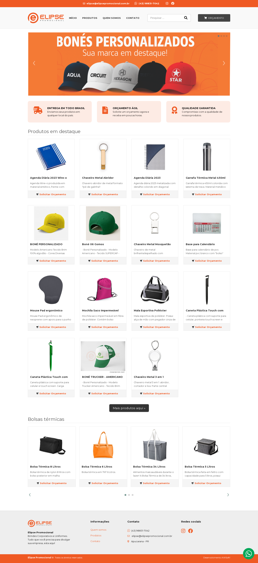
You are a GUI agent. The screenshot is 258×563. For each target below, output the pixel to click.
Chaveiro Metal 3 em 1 (149, 377)
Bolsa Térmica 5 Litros (200, 466)
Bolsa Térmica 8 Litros (45, 466)
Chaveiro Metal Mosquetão (152, 244)
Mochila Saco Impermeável (100, 310)
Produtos (89, 17)
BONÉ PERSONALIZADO (46, 244)
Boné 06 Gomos (93, 244)
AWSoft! (226, 557)
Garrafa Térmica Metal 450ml (205, 177)
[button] (125, 495)
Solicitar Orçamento (51, 194)
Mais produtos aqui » (129, 408)
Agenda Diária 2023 (147, 177)
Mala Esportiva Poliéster (150, 310)
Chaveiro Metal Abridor (98, 177)
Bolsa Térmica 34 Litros (149, 466)
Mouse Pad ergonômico (46, 310)
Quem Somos (112, 17)
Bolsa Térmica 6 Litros (97, 466)
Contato (132, 17)
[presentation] (30, 494)
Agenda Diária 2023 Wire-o (48, 177)
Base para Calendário (200, 244)
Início (73, 17)
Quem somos (98, 529)
